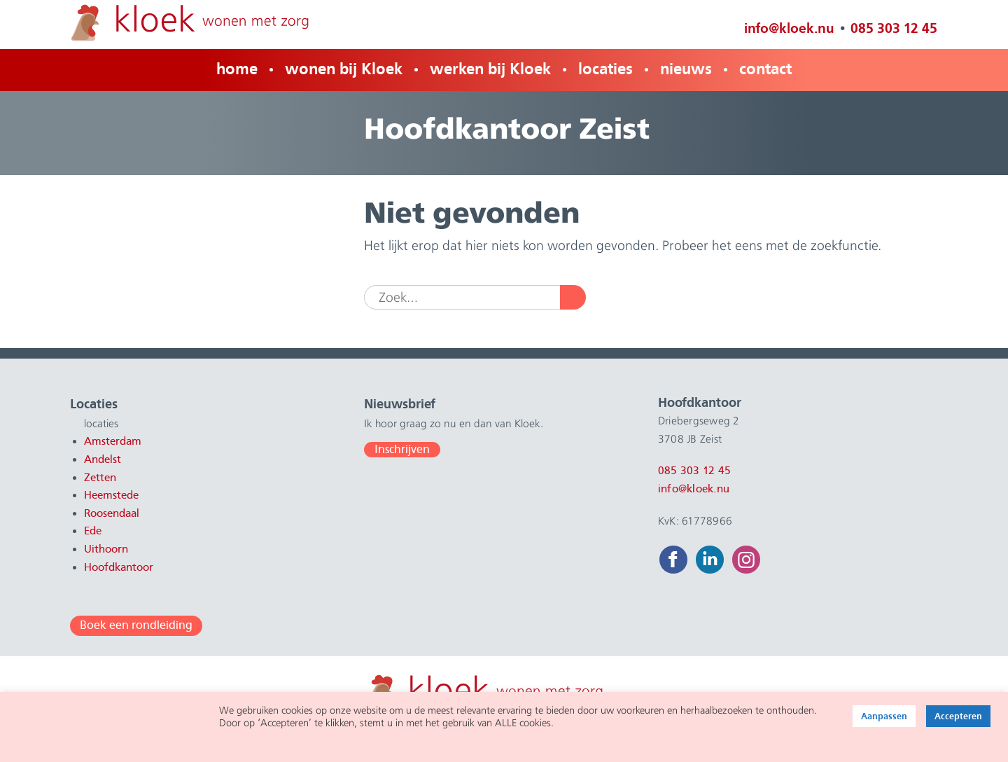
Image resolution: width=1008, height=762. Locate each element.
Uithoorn (106, 549)
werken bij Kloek (490, 69)
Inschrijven (402, 449)
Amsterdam (112, 441)
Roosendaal (111, 513)
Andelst (102, 459)
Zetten (100, 477)
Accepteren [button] (958, 716)
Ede (93, 531)
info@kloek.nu (789, 28)
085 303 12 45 (893, 28)
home (237, 69)
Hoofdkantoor (118, 567)
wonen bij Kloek (343, 69)
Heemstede (111, 495)
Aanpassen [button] (884, 716)
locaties (605, 69)
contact (765, 69)
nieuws (686, 69)
